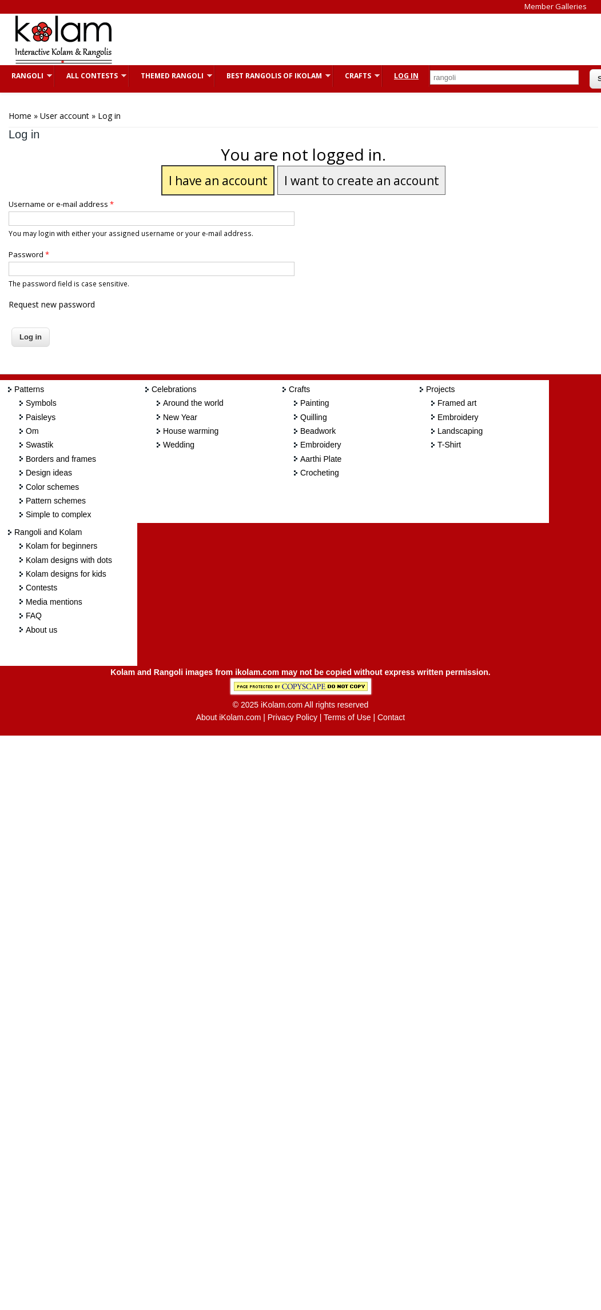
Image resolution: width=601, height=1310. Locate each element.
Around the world (193, 403)
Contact (391, 717)
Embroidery (320, 444)
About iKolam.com (228, 717)
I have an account (218, 180)
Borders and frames (61, 459)
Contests (41, 587)
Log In (406, 76)
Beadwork (318, 431)
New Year (180, 417)
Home (20, 115)
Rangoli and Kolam (48, 532)
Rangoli (26, 76)
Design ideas (49, 472)
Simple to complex (58, 514)
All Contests (90, 76)
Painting (314, 403)
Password (29, 254)
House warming (190, 431)
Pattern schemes (56, 500)
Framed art (456, 403)
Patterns (29, 389)
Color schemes (52, 487)
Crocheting (319, 472)
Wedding (178, 444)
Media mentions (54, 601)
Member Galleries (555, 6)
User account (64, 115)
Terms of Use (347, 717)
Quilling (313, 417)
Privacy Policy (292, 717)
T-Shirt (449, 444)
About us (41, 629)
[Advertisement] (334, 39)
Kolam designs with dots (69, 560)
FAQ (34, 615)
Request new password (52, 304)
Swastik (39, 444)
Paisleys (40, 417)
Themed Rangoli (170, 76)
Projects (440, 389)
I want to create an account (361, 180)
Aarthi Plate (320, 459)
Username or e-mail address (61, 204)
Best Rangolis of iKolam (273, 76)
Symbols (41, 403)
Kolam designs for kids (66, 573)
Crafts (356, 76)
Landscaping (460, 431)
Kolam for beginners (61, 545)
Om (32, 431)
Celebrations (174, 389)
